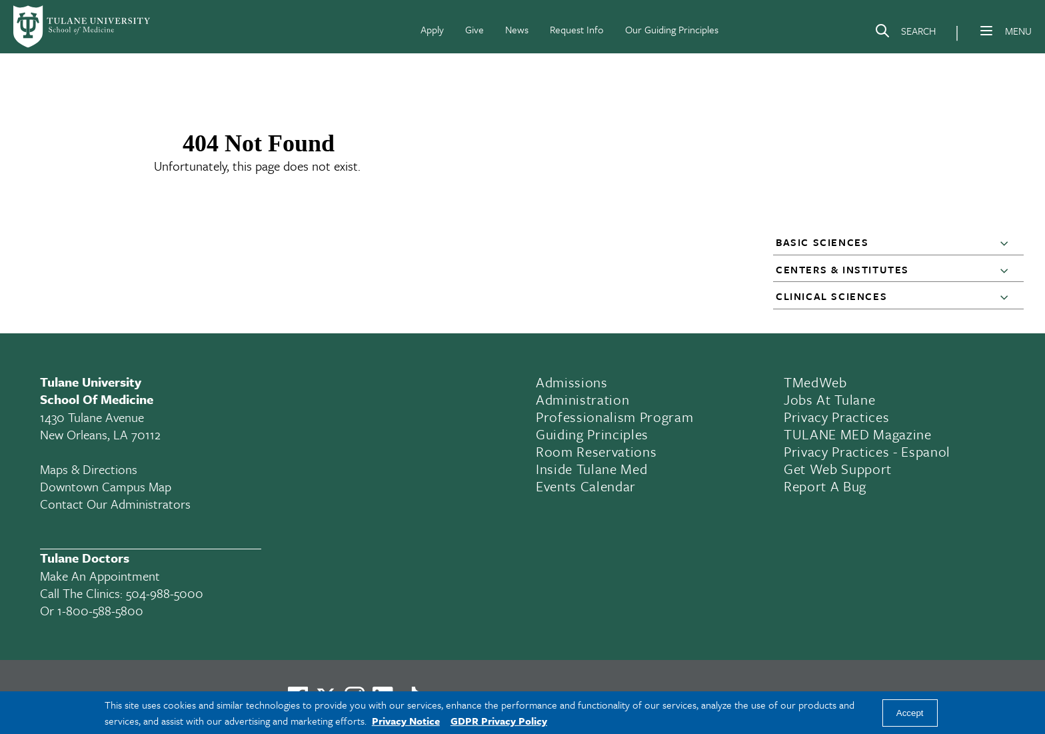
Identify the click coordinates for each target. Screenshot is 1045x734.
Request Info (577, 29)
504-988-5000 (164, 593)
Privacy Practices (836, 417)
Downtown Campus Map (105, 486)
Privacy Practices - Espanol (867, 451)
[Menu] (986, 31)
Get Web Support (838, 469)
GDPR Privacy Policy (499, 720)
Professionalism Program (614, 417)
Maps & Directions (88, 469)
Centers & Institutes (842, 269)
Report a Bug (825, 486)
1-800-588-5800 (100, 610)
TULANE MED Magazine (858, 434)
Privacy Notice (406, 720)
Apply (432, 29)
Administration (582, 399)
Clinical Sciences (831, 296)
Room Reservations (596, 451)
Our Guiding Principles (671, 29)
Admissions (572, 382)
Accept (910, 713)
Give (474, 29)
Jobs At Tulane (829, 399)
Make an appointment (100, 576)
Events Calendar (586, 486)
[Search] (905, 33)
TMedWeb (815, 382)
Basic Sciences (822, 242)
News (516, 29)
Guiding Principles (592, 434)
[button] (1007, 242)
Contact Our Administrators (115, 504)
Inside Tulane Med (591, 469)
